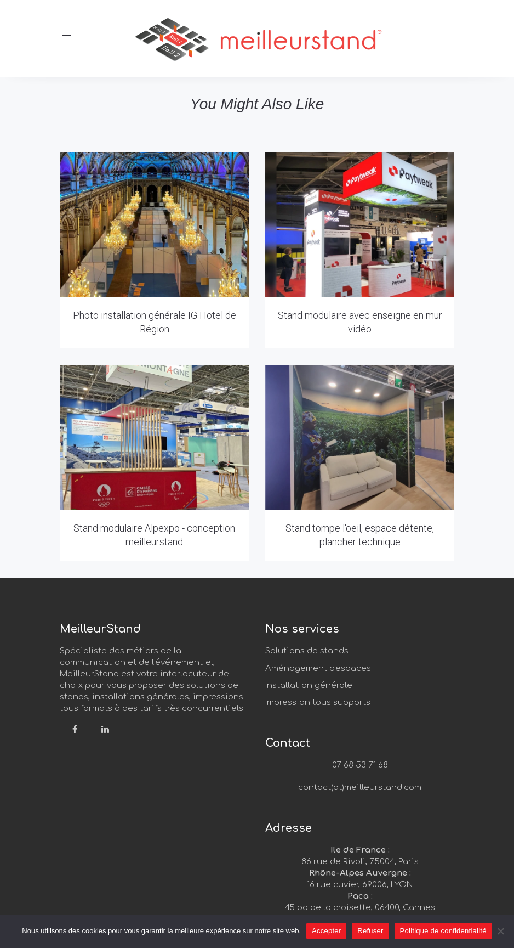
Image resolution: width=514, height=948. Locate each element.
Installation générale (308, 685)
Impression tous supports (317, 702)
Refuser (370, 931)
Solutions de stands (307, 651)
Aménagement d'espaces (318, 668)
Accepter (326, 931)
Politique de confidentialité (443, 931)
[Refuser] (500, 931)
